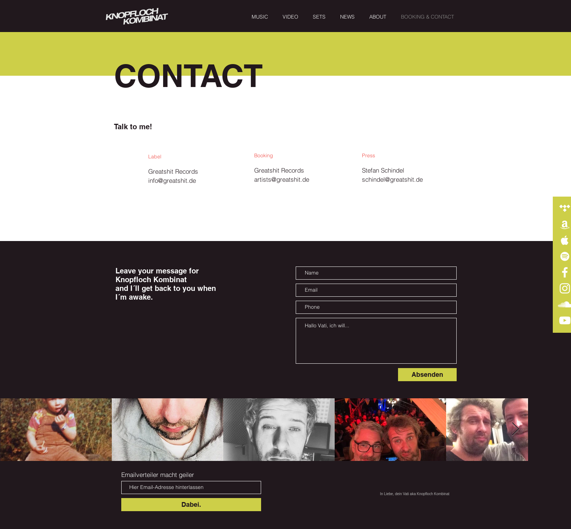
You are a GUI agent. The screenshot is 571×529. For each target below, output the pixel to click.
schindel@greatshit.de (392, 179)
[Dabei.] (191, 504)
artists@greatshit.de (281, 179)
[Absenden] (427, 374)
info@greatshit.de (172, 180)
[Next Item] (515, 429)
